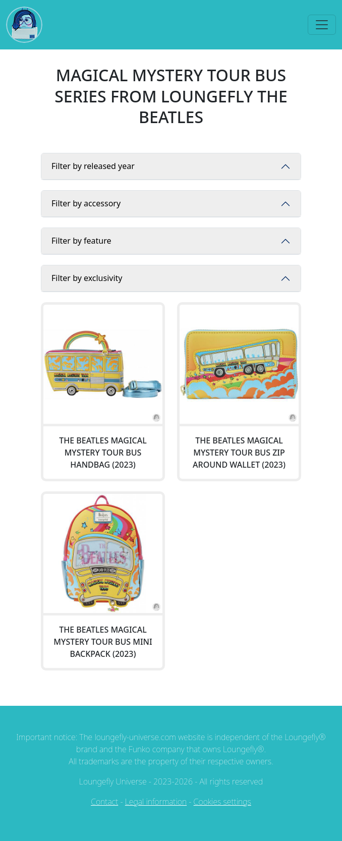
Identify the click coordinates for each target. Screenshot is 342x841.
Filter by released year (93, 166)
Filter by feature (81, 240)
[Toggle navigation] (322, 25)
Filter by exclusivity (87, 278)
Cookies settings (222, 801)
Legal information (156, 801)
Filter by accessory (86, 203)
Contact (104, 801)
